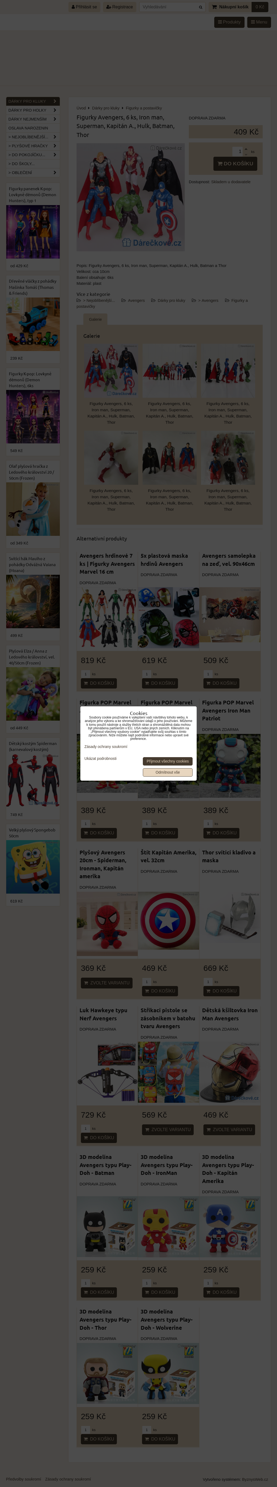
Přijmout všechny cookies (168, 761)
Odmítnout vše (168, 772)
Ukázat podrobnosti (100, 759)
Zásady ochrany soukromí (105, 747)
